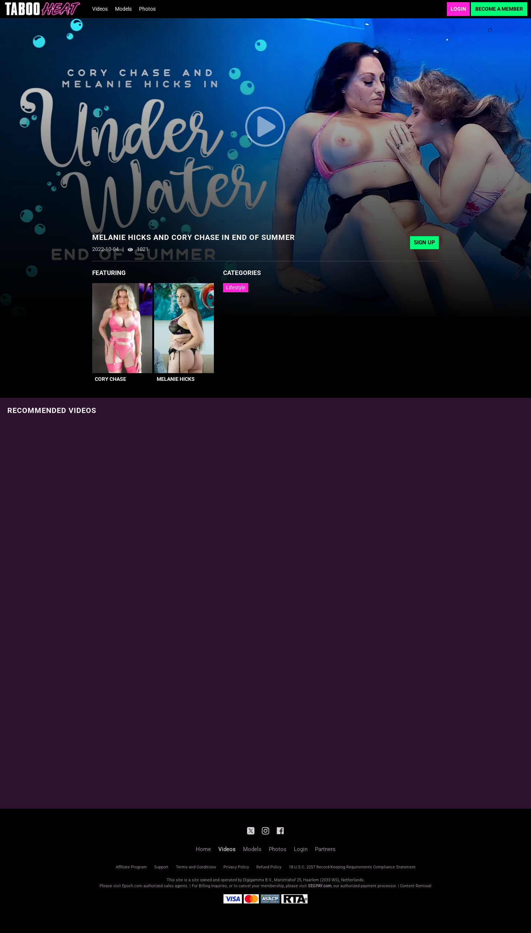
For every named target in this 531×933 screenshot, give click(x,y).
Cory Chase (110, 379)
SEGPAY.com (320, 886)
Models (123, 9)
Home (203, 849)
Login (458, 9)
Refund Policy (268, 867)
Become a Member (499, 9)
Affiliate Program (131, 867)
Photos (147, 9)
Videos (100, 9)
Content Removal (415, 886)
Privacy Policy (236, 867)
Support (161, 867)
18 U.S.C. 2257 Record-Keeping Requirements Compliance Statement (352, 867)
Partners (325, 849)
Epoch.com (132, 886)
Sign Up (424, 242)
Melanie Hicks (176, 379)
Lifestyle (235, 287)
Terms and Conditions (196, 867)
